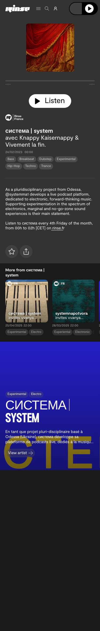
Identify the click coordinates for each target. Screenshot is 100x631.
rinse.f (57, 227)
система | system (29, 130)
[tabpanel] (50, 82)
